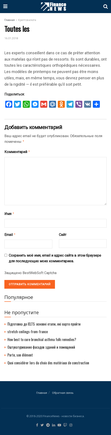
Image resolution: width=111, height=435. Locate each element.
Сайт (62, 233)
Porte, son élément (20, 353)
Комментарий (17, 151)
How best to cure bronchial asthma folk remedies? (41, 337)
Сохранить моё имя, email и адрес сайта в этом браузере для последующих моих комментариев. (55, 256)
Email (10, 233)
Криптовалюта (27, 20)
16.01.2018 (11, 38)
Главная (9, 20)
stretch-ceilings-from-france (27, 330)
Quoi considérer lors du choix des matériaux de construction (48, 361)
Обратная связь (63, 391)
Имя (9, 212)
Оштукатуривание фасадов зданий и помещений (41, 345)
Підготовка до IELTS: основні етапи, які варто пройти (44, 322)
